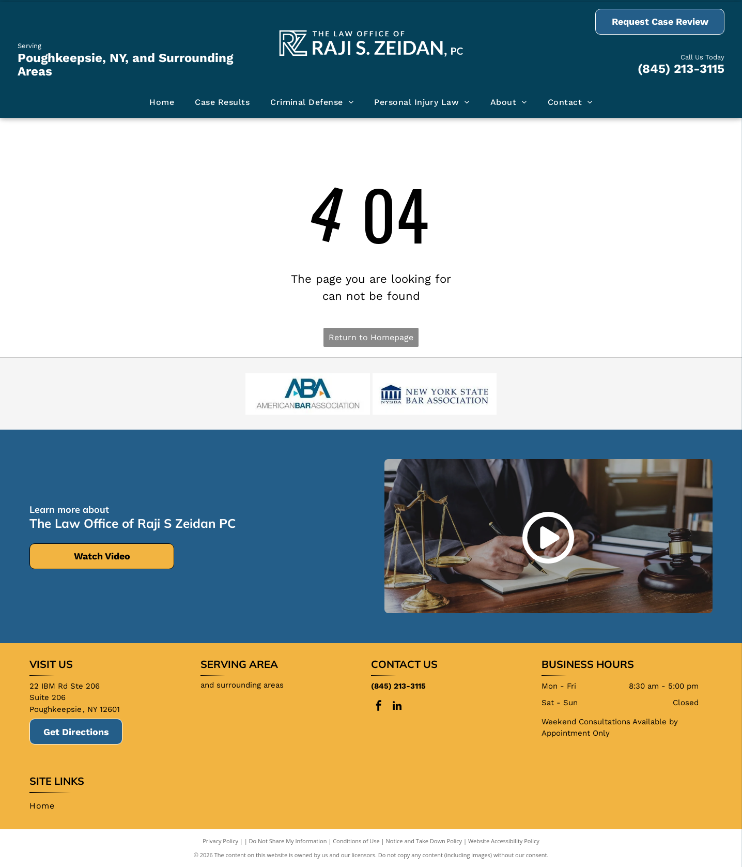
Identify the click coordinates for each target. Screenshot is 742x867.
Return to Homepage (371, 337)
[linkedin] (397, 707)
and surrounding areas (242, 685)
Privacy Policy (220, 841)
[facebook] (379, 707)
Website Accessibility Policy (503, 841)
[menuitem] (161, 102)
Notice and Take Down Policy (424, 841)
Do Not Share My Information (288, 841)
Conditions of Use (356, 841)
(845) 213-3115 (681, 69)
